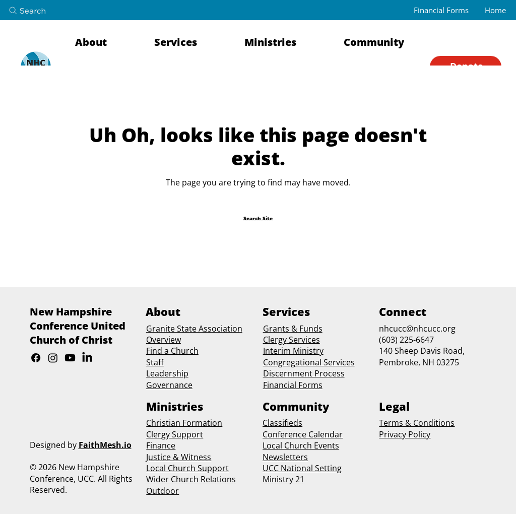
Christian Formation (184, 422)
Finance (160, 445)
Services (303, 339)
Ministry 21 (283, 479)
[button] (108, 42)
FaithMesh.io (105, 445)
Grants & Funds (292, 328)
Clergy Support (174, 434)
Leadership (167, 373)
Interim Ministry (293, 350)
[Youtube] (70, 358)
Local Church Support (187, 468)
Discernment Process (304, 373)
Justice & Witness (178, 457)
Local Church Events (301, 445)
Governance (169, 385)
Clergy (275, 339)
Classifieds (282, 422)
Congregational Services (309, 362)
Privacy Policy (404, 434)
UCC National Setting (302, 468)
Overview (163, 339)
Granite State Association (194, 328)
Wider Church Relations (191, 479)
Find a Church (172, 350)
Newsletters (285, 457)
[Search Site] (258, 218)
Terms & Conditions (417, 422)
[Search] (36, 11)
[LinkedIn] (87, 358)
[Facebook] (36, 358)
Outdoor (162, 490)
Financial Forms (292, 385)
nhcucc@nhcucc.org (417, 328)
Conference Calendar (303, 434)
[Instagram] (53, 358)
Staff (155, 362)
